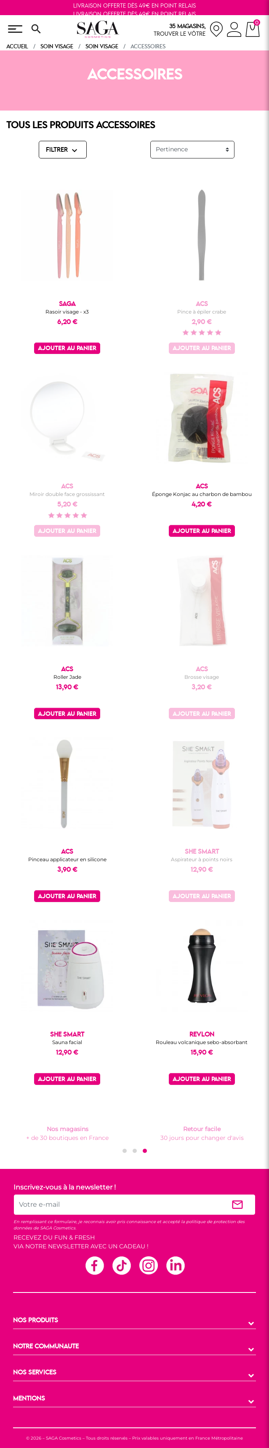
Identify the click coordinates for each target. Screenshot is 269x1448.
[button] (125, 1151)
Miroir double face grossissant (67, 494)
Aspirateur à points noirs (201, 859)
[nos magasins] (189, 29)
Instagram (148, 1265)
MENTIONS (29, 1399)
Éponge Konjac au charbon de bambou (202, 494)
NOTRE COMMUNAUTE (46, 1347)
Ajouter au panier (67, 348)
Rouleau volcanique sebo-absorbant (202, 1042)
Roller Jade (67, 677)
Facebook (94, 1265)
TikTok (121, 1265)
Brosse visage (201, 677)
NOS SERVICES (34, 1373)
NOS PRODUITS (35, 1321)
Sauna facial (67, 1042)
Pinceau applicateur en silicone (67, 859)
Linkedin (175, 1265)
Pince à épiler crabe (201, 312)
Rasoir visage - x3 (67, 312)
